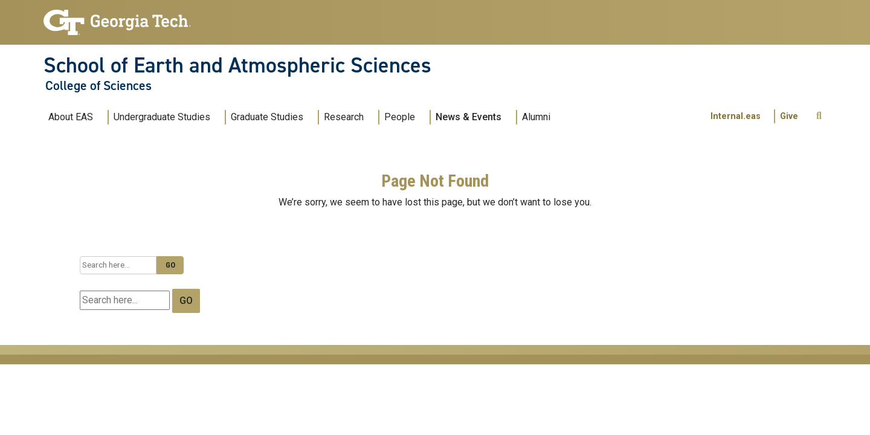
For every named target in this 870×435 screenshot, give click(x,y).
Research (344, 117)
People (399, 117)
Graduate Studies (267, 117)
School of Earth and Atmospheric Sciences (237, 65)
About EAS (70, 117)
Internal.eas (735, 116)
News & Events (468, 117)
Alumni (536, 117)
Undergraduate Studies (162, 117)
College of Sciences (98, 86)
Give (789, 116)
